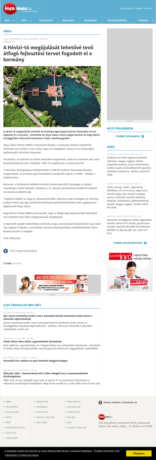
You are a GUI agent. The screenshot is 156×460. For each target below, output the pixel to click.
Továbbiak (143, 20)
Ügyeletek (11, 433)
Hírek (7, 20)
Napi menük (68, 20)
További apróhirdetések (127, 243)
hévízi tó (17, 263)
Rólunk (71, 417)
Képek (24, 20)
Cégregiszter (46, 20)
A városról (42, 412)
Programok (90, 20)
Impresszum (73, 412)
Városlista (40, 9)
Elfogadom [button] (139, 453)
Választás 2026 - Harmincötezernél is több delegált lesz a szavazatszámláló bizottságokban (45, 375)
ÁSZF (69, 422)
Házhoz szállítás (45, 417)
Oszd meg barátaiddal (23, 251)
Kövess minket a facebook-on (120, 402)
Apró (8, 422)
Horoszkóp (12, 438)
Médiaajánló (73, 402)
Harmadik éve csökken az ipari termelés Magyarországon (35, 361)
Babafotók (42, 402)
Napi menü (41, 422)
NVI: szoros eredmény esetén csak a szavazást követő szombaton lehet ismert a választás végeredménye (47, 317)
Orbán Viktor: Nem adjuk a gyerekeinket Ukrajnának (32, 342)
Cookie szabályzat (76, 427)
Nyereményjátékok (117, 20)
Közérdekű (41, 407)
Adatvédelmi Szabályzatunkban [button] (22, 455)
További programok (128, 136)
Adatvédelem (73, 407)
